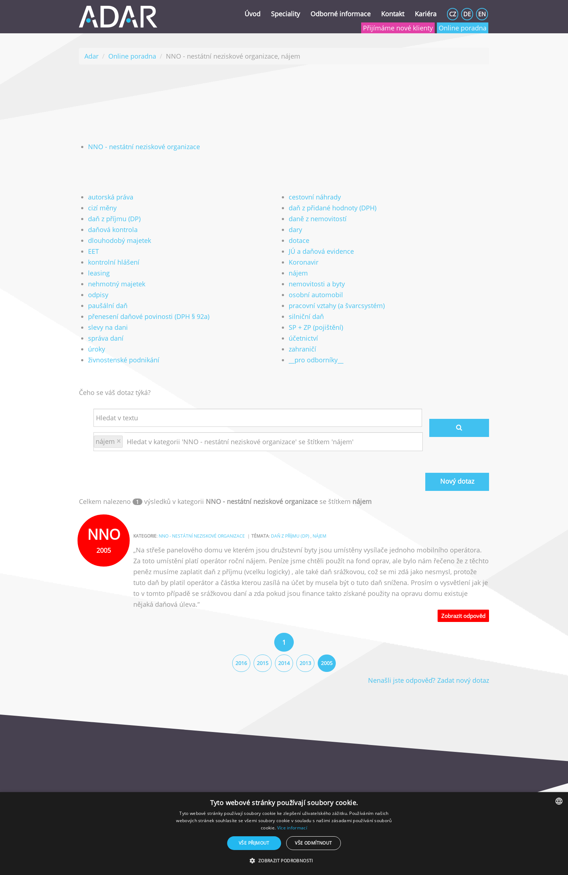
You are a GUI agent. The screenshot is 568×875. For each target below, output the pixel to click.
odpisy (98, 294)
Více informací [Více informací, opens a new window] (292, 828)
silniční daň (306, 316)
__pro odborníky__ (316, 360)
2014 (284, 663)
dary (295, 229)
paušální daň (108, 305)
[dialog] (284, 833)
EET (93, 251)
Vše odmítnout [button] (313, 843)
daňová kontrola (113, 229)
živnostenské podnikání (123, 360)
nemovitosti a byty (317, 283)
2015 (262, 663)
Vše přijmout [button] (254, 843)
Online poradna (462, 28)
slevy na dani (108, 327)
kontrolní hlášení (113, 262)
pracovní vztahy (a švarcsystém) (337, 305)
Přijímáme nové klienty (398, 28)
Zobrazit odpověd (463, 615)
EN (482, 14)
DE (467, 14)
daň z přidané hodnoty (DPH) (332, 207)
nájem (298, 273)
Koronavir (303, 262)
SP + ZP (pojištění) (316, 327)
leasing (99, 273)
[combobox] (559, 801)
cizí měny (102, 207)
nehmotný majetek (116, 283)
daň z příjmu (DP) (114, 218)
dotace (299, 240)
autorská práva (110, 197)
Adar (91, 56)
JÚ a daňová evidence (321, 251)
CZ (452, 14)
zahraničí (302, 349)
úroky (96, 349)
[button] (284, 860)
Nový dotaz (457, 481)
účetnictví (303, 338)
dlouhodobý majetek (119, 240)
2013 (305, 663)
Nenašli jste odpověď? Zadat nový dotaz (428, 680)
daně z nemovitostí (318, 218)
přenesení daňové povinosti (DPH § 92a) (148, 316)
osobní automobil (316, 294)
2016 (241, 663)
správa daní (106, 338)
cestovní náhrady (315, 197)
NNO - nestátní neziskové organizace (144, 146)
